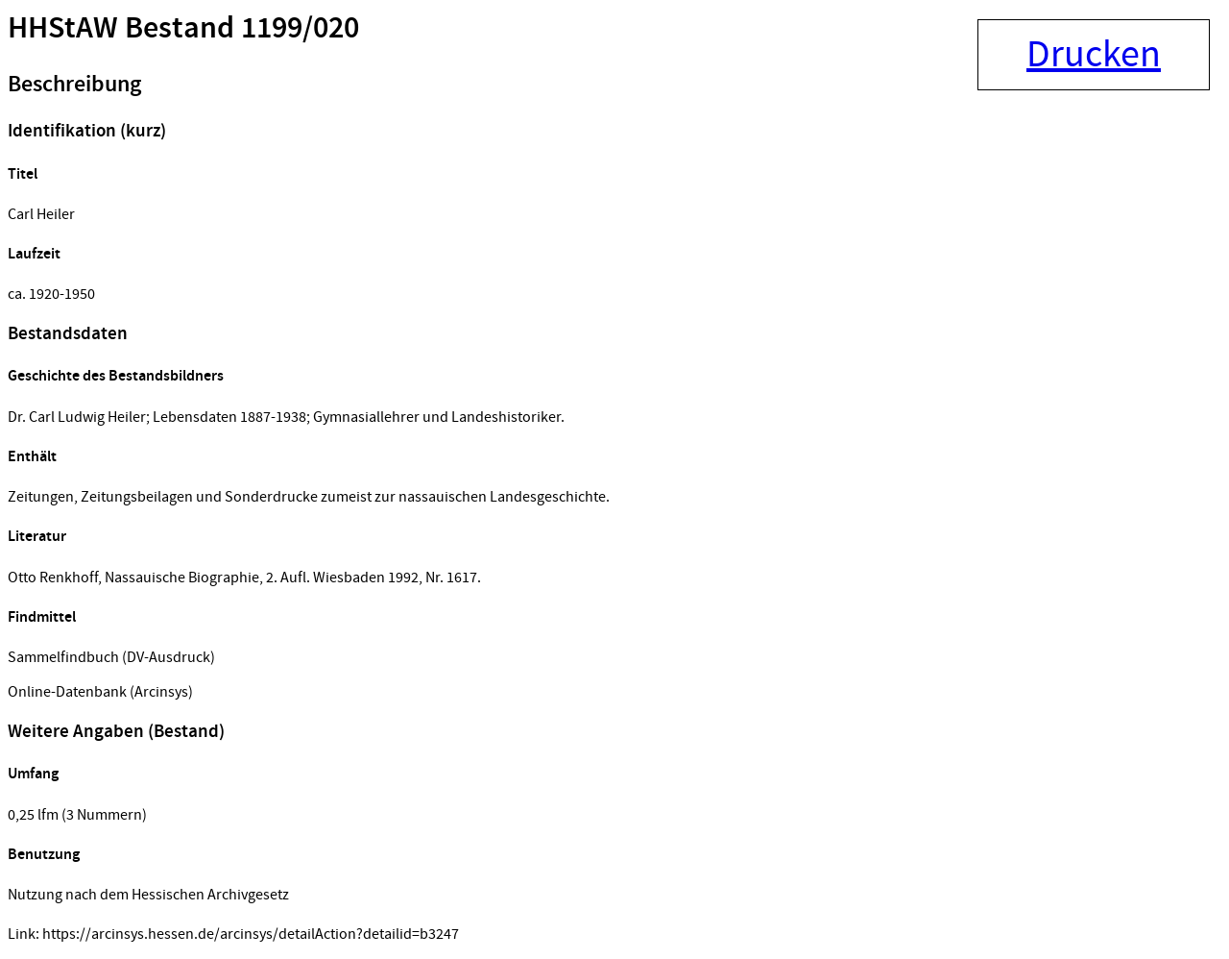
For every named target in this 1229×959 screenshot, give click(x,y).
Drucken (1093, 55)
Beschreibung (74, 84)
